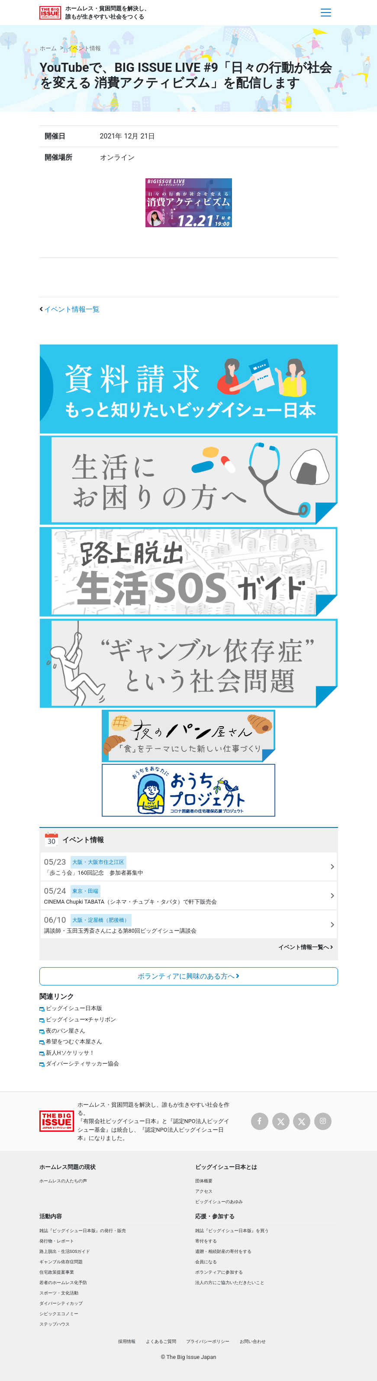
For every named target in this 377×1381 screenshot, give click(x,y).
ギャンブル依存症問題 (61, 1261)
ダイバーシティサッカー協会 (82, 1063)
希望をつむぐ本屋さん (74, 1041)
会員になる (206, 1261)
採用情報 (126, 1341)
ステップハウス (54, 1324)
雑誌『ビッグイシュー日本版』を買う (232, 1230)
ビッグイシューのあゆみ (219, 1201)
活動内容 (50, 1216)
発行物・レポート (56, 1241)
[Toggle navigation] (326, 12)
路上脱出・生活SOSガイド (64, 1251)
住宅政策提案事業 (56, 1272)
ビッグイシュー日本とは (226, 1167)
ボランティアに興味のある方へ (189, 976)
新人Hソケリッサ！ (70, 1052)
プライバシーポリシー (207, 1341)
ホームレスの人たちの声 (63, 1180)
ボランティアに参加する (219, 1272)
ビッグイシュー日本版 (74, 1008)
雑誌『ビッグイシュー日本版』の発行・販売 (82, 1230)
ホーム (48, 48)
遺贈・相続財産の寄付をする (223, 1251)
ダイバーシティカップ (61, 1303)
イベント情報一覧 (72, 309)
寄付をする (206, 1241)
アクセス (204, 1191)
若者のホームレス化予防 (63, 1282)
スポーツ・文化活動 (58, 1293)
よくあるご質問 (161, 1341)
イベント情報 (84, 48)
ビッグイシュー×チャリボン (81, 1019)
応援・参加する (215, 1216)
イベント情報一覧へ (305, 947)
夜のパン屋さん (65, 1030)
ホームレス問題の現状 (67, 1167)
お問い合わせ (253, 1341)
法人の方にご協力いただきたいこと (229, 1282)
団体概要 (204, 1180)
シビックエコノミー (58, 1313)
